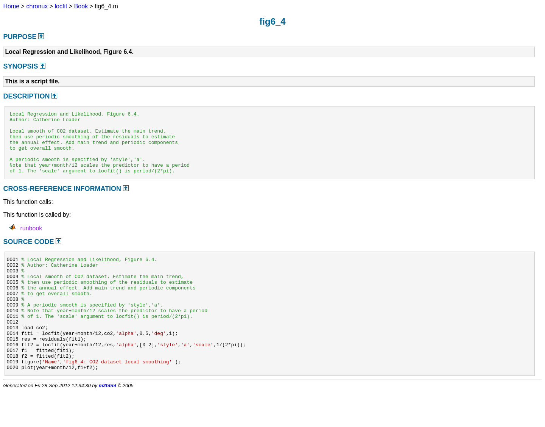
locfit (61, 6)
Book (81, 6)
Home (11, 6)
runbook (31, 241)
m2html (107, 421)
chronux (37, 6)
